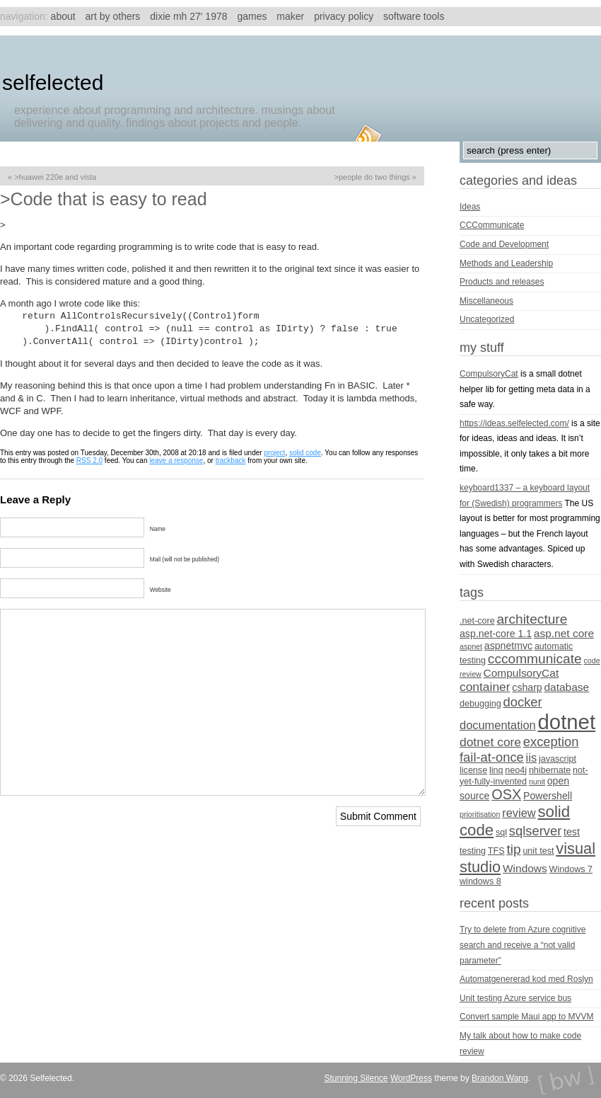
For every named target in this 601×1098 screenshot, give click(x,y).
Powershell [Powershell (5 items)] (547, 795)
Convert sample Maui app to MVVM (526, 1017)
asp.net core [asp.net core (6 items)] (564, 633)
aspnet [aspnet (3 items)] (471, 646)
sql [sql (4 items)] (501, 832)
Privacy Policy (343, 16)
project (274, 453)
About (63, 16)
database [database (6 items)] (567, 687)
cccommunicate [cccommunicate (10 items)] (535, 658)
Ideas (470, 207)
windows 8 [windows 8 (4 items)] (480, 881)
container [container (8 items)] (485, 687)
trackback (231, 460)
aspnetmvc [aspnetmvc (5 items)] (508, 645)
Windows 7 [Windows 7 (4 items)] (571, 869)
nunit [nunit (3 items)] (537, 781)
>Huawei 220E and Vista (55, 177)
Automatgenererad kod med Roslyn (526, 979)
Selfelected (52, 82)
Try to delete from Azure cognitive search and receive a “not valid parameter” (522, 945)
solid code (305, 453)
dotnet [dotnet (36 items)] (567, 721)
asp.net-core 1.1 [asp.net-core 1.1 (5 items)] (496, 633)
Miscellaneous (486, 301)
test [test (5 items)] (572, 831)
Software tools (413, 16)
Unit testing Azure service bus (515, 998)
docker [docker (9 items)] (522, 701)
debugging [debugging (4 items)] (480, 704)
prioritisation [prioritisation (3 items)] (480, 814)
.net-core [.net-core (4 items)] (477, 621)
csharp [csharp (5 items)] (527, 687)
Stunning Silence (355, 1078)
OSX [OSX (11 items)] (506, 794)
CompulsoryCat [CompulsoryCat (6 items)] (521, 673)
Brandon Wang (500, 1078)
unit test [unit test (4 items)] (538, 851)
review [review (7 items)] (518, 812)
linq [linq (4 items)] (496, 770)
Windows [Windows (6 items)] (525, 868)
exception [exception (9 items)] (551, 741)
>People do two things (371, 177)
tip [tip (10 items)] (513, 849)
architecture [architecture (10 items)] (531, 619)
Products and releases (502, 282)
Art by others (113, 16)
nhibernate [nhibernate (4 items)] (550, 770)
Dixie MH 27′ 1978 (188, 16)
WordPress (411, 1078)
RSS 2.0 (89, 460)
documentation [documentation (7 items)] (498, 725)
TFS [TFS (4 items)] (496, 851)
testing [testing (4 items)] (473, 851)
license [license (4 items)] (473, 770)
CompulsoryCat (489, 374)
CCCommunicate (492, 225)
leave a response (176, 460)
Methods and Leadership (506, 263)
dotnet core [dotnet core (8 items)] (490, 742)
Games (252, 16)
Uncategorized (487, 319)
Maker (290, 16)
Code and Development (504, 244)
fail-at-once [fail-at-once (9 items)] (492, 757)
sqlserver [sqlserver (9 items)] (535, 830)
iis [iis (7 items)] (531, 757)
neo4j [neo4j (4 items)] (516, 770)
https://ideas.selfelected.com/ (514, 423)
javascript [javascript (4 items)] (557, 759)
